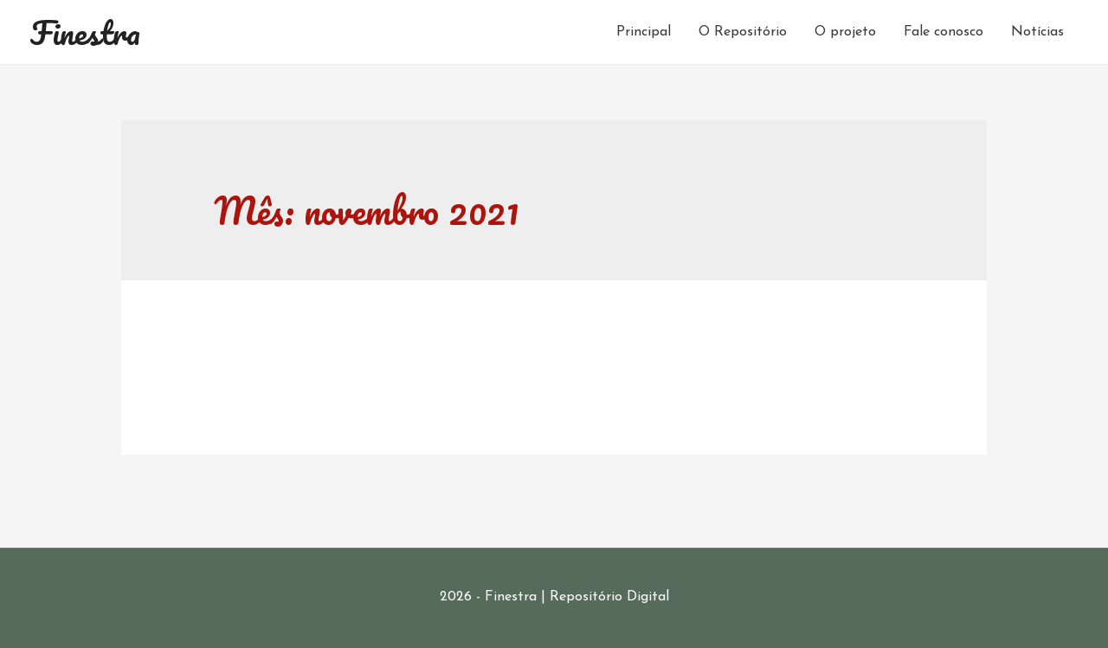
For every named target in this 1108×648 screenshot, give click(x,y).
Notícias (1037, 32)
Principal (643, 32)
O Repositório (743, 32)
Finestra (85, 32)
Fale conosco (943, 32)
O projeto (845, 32)
